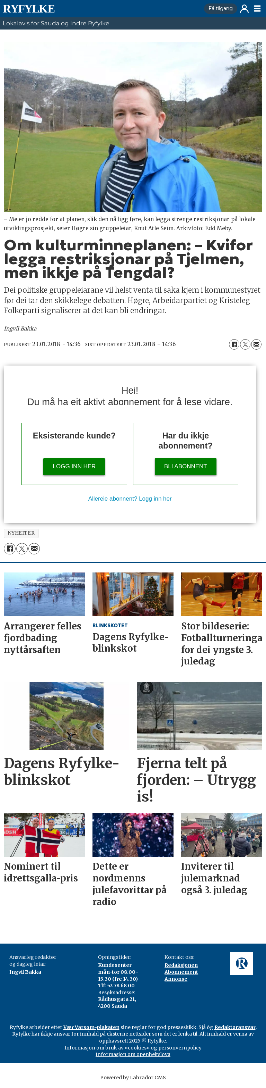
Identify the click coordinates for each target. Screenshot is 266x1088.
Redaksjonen (181, 965)
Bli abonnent (185, 466)
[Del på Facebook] (234, 344)
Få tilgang (221, 8)
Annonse (176, 979)
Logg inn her (74, 466)
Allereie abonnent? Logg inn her (130, 498)
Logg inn (244, 9)
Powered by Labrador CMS (133, 1077)
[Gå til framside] (29, 9)
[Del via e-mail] (256, 344)
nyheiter (21, 533)
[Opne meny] (257, 8)
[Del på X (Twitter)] (245, 344)
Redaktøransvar (235, 1027)
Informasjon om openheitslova (133, 1054)
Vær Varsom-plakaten (91, 1027)
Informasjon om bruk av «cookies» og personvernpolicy (133, 1048)
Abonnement (181, 972)
